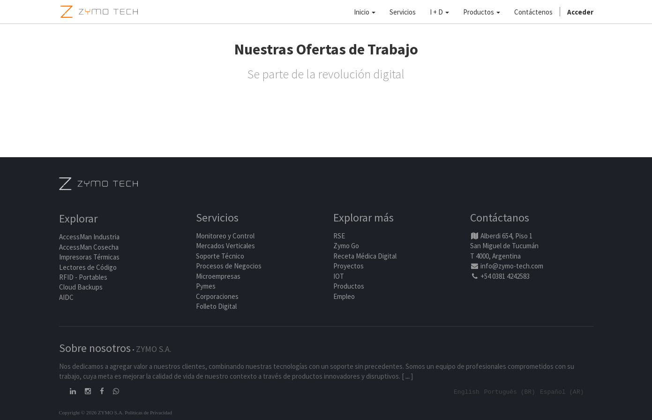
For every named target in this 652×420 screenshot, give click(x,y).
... (407, 376)
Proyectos (348, 266)
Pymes (206, 286)
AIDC (66, 297)
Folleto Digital (217, 306)
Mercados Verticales (225, 246)
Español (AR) (562, 391)
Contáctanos (499, 218)
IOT (338, 276)
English (467, 391)
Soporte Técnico (220, 256)
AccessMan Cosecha (89, 247)
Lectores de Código (88, 267)
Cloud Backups (81, 287)
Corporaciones (217, 296)
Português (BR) (509, 391)
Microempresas (218, 276)
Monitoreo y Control (225, 235)
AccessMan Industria (89, 237)
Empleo (344, 296)
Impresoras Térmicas (89, 257)
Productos (348, 286)
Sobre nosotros (95, 348)
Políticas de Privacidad (148, 412)
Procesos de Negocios (229, 266)
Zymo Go (346, 246)
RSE (339, 235)
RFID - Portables (83, 277)
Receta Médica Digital (365, 256)
